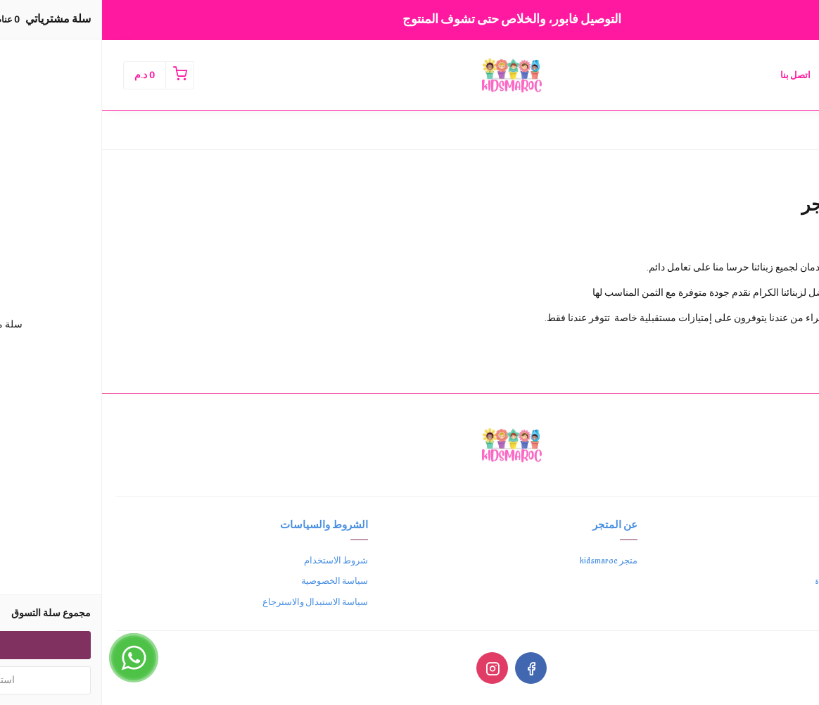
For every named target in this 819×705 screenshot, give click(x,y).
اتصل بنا (693, 75)
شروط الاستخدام (234, 560)
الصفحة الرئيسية (762, 75)
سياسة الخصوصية (232, 581)
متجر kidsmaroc (506, 560)
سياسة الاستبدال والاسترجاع (213, 602)
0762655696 (780, 560)
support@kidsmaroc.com (759, 581)
